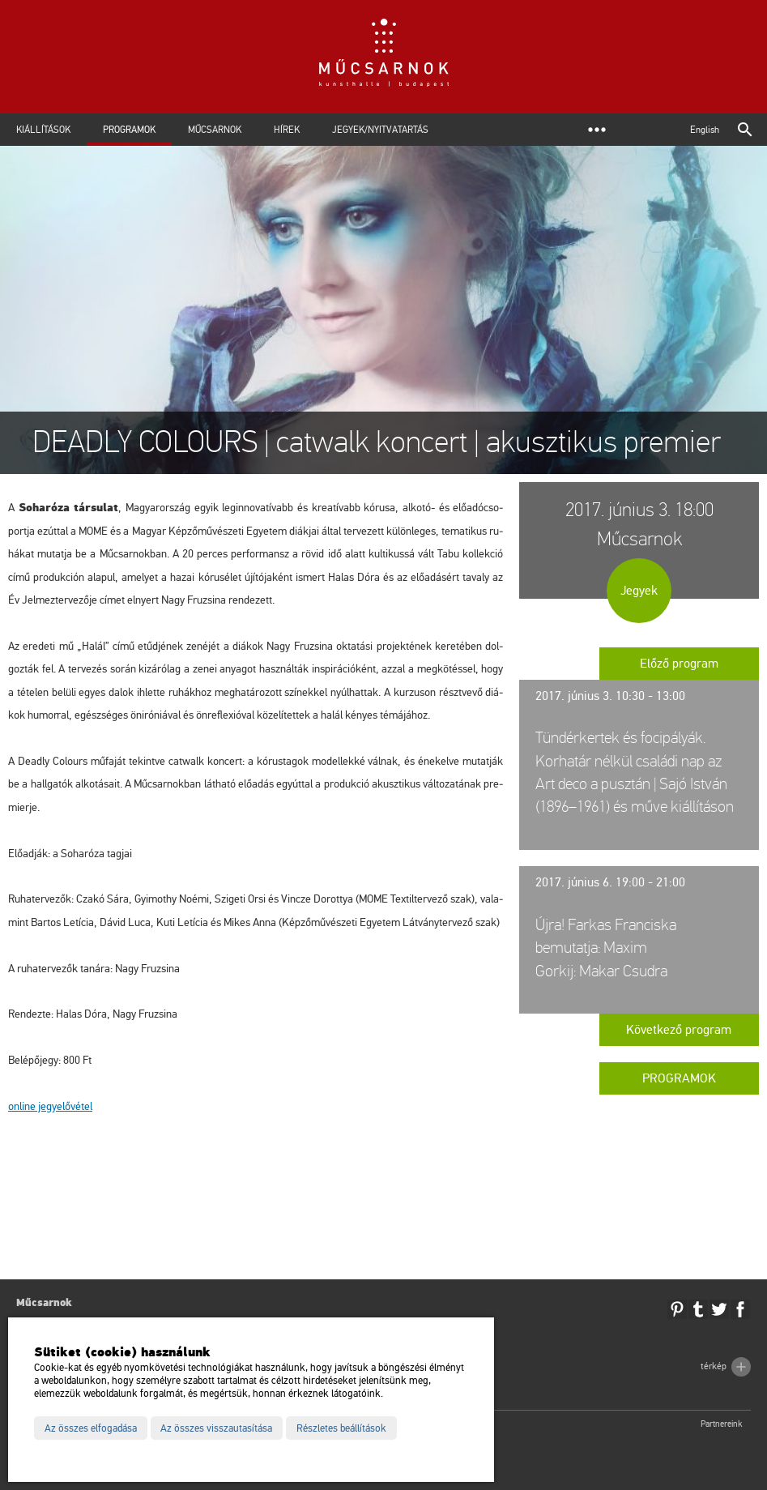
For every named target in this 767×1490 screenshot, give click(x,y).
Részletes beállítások (341, 1428)
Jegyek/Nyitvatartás (380, 129)
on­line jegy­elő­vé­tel (50, 1106)
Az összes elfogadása (91, 1428)
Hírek (287, 129)
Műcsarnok (214, 129)
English (704, 129)
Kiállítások (43, 129)
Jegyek (639, 591)
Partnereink (722, 1424)
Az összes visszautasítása (216, 1428)
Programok (129, 129)
